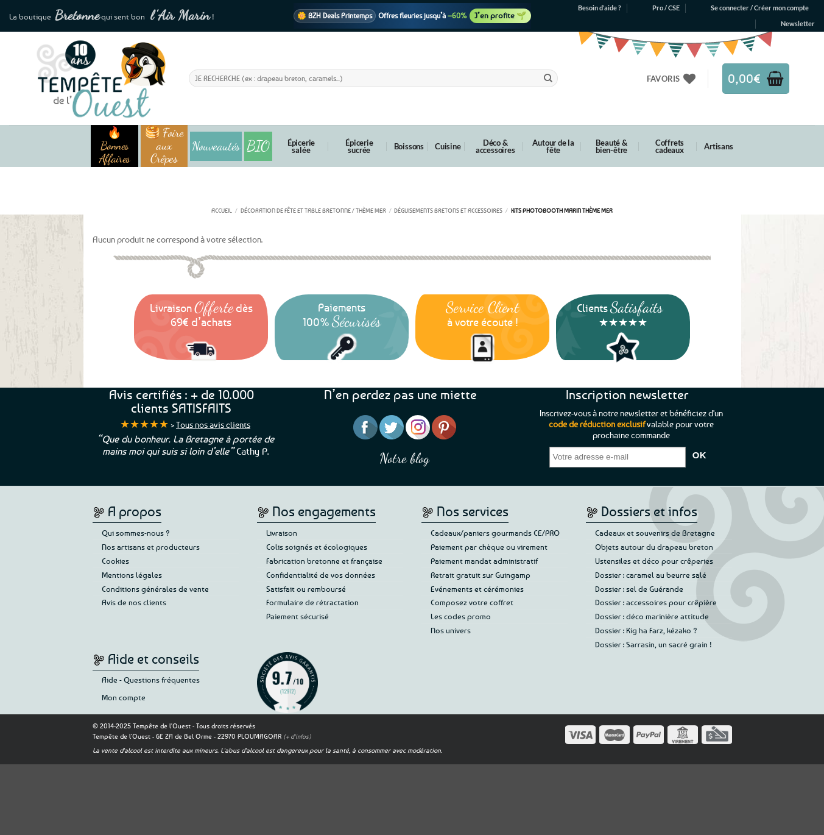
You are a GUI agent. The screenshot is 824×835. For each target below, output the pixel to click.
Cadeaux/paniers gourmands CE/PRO (495, 533)
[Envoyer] (548, 78)
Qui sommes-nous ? (136, 533)
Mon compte (124, 697)
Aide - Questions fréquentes (151, 679)
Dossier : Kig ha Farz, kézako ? (646, 630)
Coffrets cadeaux (669, 146)
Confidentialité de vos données (320, 575)
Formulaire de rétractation (312, 602)
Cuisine (448, 146)
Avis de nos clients (134, 602)
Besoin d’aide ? (599, 8)
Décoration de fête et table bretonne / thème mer (313, 210)
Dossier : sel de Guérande (639, 589)
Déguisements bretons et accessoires (448, 210)
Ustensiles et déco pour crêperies (654, 561)
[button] (760, 8)
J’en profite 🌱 (500, 15)
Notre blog (404, 458)
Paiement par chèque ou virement (489, 547)
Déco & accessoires (495, 146)
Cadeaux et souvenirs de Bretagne (655, 533)
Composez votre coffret (472, 602)
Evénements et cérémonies (477, 589)
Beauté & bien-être (611, 146)
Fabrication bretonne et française (324, 561)
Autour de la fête (553, 146)
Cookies (115, 561)
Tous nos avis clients (213, 424)
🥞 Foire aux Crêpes (164, 146)
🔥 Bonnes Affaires (114, 146)
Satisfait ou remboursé (306, 589)
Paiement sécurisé (297, 616)
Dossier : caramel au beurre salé (650, 575)
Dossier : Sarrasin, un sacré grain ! (653, 644)
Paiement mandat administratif (484, 561)
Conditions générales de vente (155, 589)
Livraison (281, 533)
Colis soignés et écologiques (316, 547)
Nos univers (451, 630)
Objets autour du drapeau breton (654, 547)
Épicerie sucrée (359, 146)
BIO (258, 146)
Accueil (221, 210)
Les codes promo (461, 616)
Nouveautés (216, 146)
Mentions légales (132, 575)
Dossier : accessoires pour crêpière (656, 602)
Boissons (409, 146)
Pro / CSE (666, 8)
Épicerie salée (301, 146)
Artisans (718, 146)
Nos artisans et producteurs (151, 547)
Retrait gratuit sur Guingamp (480, 575)
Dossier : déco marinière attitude (652, 616)
